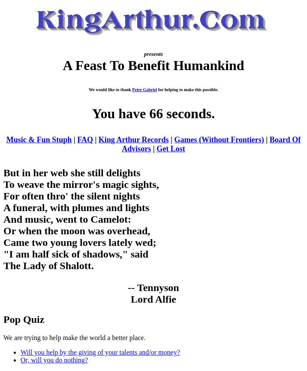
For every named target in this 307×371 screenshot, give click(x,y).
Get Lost (171, 148)
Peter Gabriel (144, 89)
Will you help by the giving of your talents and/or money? (100, 352)
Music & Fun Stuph (39, 139)
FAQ (85, 139)
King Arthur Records (134, 139)
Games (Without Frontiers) (219, 139)
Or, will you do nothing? (54, 360)
